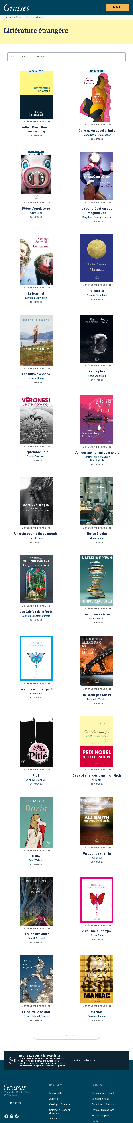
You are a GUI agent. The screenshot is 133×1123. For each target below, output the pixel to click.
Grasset (19, 17)
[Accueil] (17, 7)
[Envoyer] (120, 1060)
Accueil (9, 17)
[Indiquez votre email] (94, 1060)
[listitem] (6, 1116)
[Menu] (117, 7)
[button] (20, 57)
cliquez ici (60, 1066)
